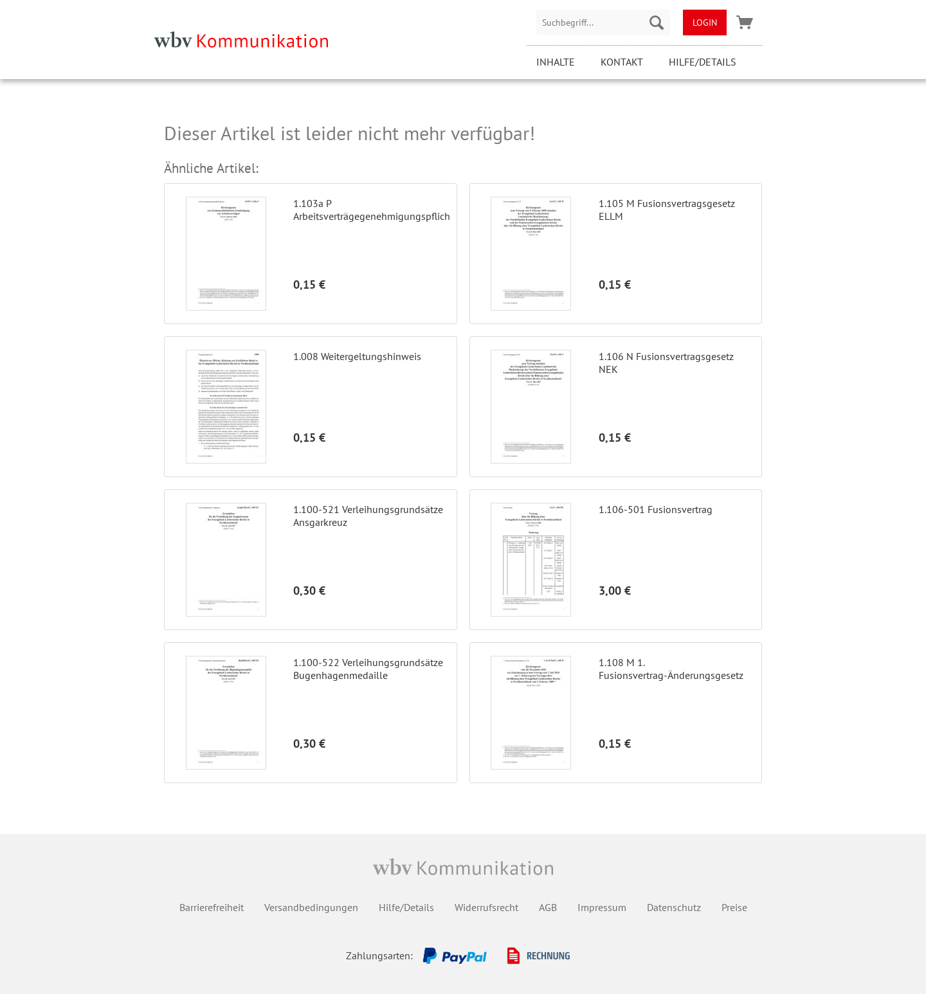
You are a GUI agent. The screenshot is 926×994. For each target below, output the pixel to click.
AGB (548, 907)
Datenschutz (674, 907)
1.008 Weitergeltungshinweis (357, 356)
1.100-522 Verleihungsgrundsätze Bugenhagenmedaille (368, 669)
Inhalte (555, 61)
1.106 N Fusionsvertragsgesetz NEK (666, 362)
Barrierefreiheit (211, 907)
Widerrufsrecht (486, 907)
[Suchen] (656, 22)
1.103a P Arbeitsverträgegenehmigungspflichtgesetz (371, 209)
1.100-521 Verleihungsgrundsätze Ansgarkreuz (368, 516)
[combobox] (603, 22)
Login (705, 22)
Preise (734, 907)
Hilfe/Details (702, 61)
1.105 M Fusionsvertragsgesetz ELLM (667, 209)
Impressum (601, 907)
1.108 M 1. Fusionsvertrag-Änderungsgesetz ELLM (671, 669)
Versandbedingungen (311, 907)
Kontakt (622, 61)
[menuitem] (603, 22)
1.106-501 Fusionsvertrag (656, 509)
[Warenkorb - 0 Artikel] (744, 22)
